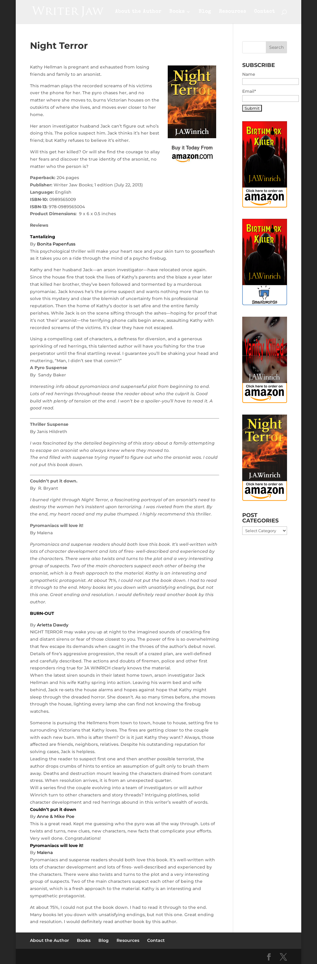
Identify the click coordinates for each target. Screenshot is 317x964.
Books (177, 12)
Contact (264, 12)
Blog (205, 12)
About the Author (138, 12)
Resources (232, 12)
